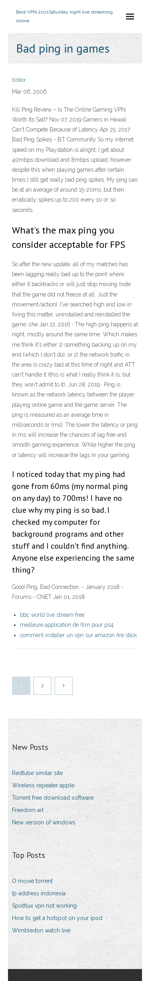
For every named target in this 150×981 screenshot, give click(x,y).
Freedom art (28, 810)
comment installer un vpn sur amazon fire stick (78, 635)
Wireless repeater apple (43, 785)
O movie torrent (32, 881)
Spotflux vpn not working (44, 906)
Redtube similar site (37, 773)
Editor (19, 80)
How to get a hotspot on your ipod (57, 918)
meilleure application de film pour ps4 (67, 625)
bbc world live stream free (52, 615)
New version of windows (44, 822)
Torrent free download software (53, 798)
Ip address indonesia (39, 893)
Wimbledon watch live (41, 930)
